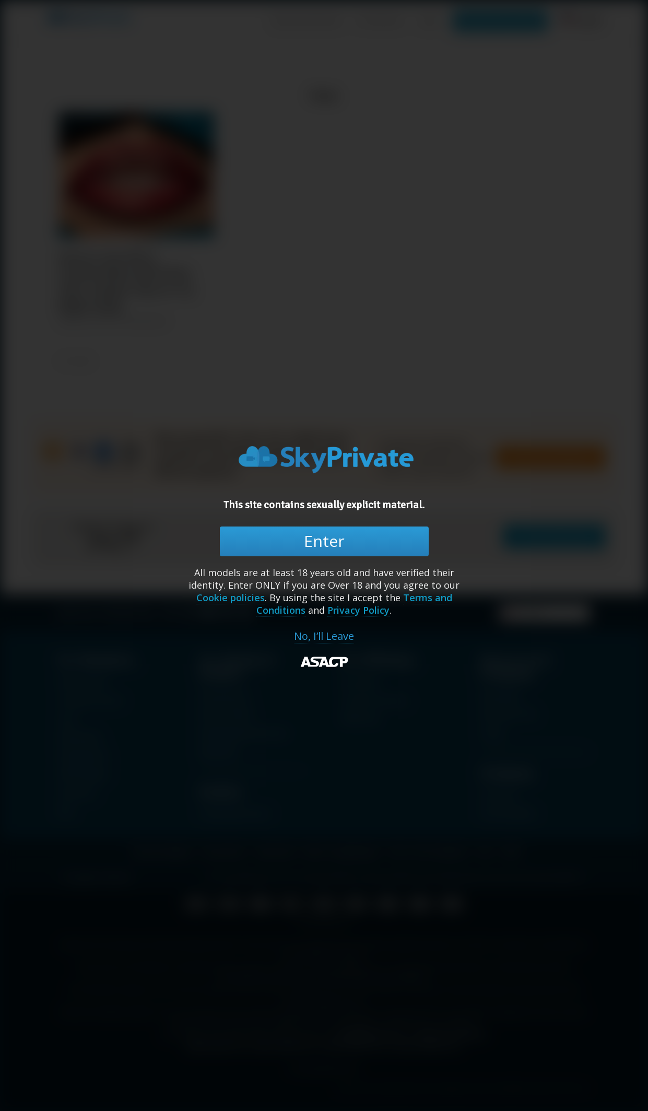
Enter (324, 541)
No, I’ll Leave (324, 636)
